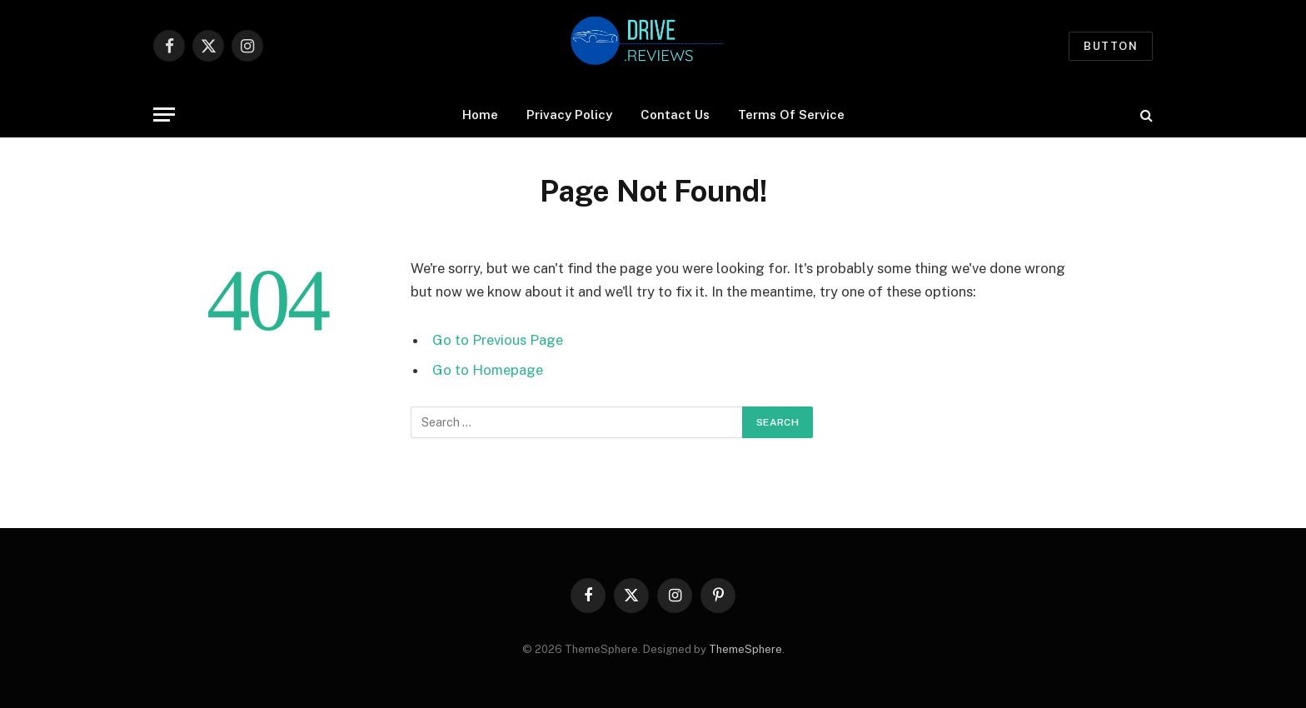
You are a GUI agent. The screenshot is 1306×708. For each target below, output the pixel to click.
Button (1111, 46)
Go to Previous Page (497, 340)
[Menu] (164, 114)
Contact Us (675, 114)
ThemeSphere (745, 649)
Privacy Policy (569, 114)
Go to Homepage (487, 369)
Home (480, 114)
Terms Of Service (791, 114)
